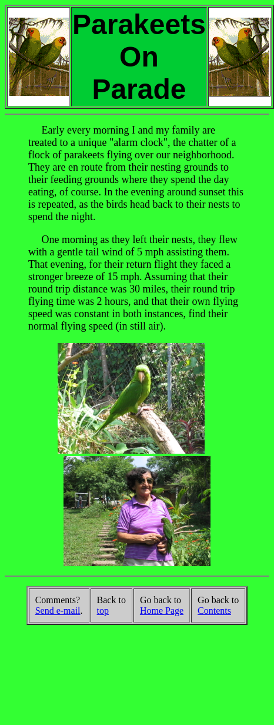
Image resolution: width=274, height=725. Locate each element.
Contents (214, 611)
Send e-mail (58, 611)
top (103, 611)
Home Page (161, 611)
